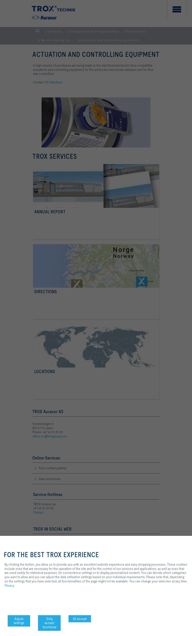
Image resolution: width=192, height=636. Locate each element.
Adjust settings (19, 621)
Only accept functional (49, 623)
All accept (80, 619)
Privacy (9, 585)
